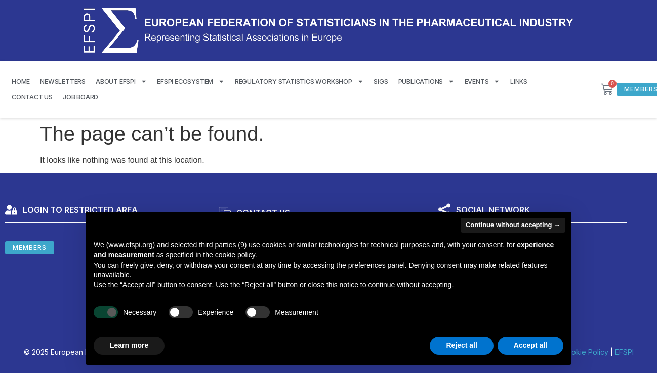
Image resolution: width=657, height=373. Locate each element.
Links (518, 81)
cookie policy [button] (235, 255)
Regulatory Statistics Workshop (299, 81)
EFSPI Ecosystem (191, 81)
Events (482, 81)
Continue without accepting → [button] (513, 225)
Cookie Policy (585, 352)
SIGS (381, 81)
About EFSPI (121, 81)
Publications (426, 81)
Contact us (32, 97)
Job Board (80, 97)
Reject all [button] (461, 345)
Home (21, 81)
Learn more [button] (129, 345)
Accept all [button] (530, 345)
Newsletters (63, 81)
